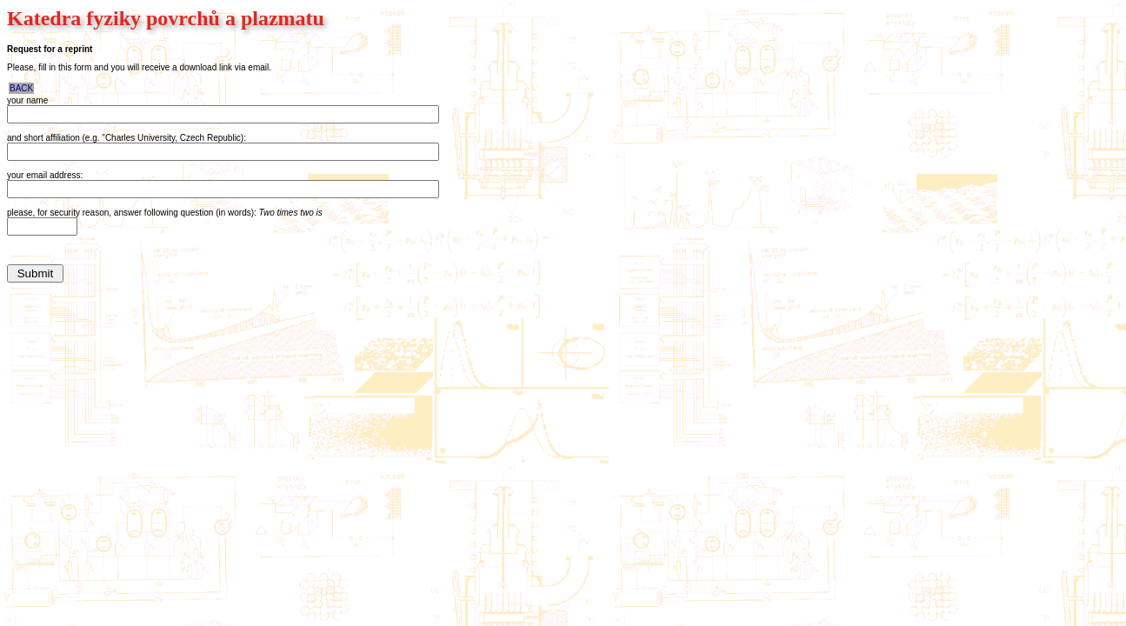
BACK (21, 88)
